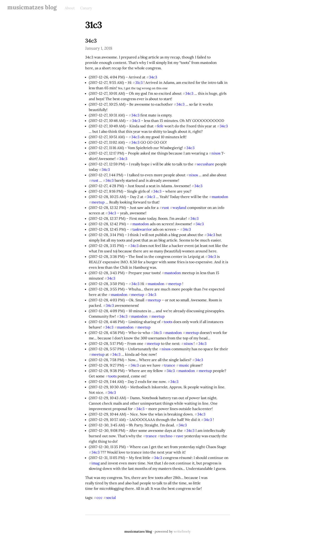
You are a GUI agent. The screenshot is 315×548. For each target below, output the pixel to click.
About (70, 8)
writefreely (182, 531)
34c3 (91, 40)
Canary (86, 8)
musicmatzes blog (32, 7)
